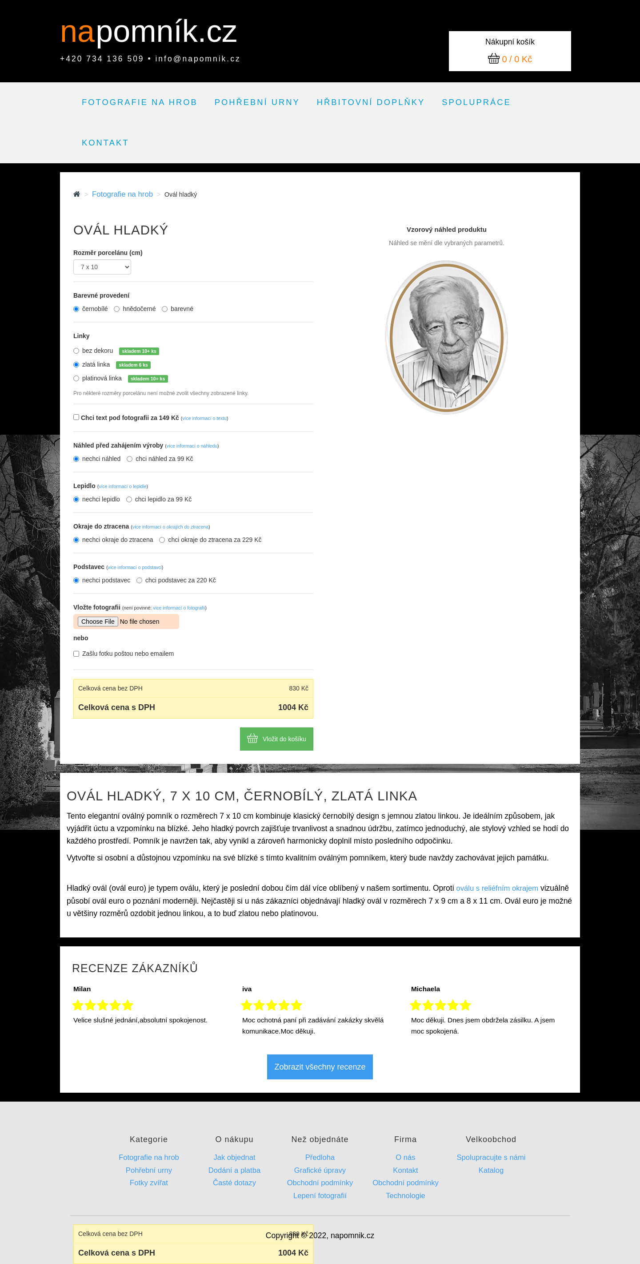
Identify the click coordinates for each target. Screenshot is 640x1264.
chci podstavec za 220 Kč (176, 580)
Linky (81, 335)
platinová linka (125, 379)
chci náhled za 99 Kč (160, 458)
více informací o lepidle (122, 486)
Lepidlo (110, 485)
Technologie (405, 1195)
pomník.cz (166, 31)
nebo (80, 638)
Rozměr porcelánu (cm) (108, 252)
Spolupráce (476, 102)
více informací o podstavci (134, 567)
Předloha (320, 1157)
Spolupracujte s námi (490, 1157)
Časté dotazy (234, 1183)
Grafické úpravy (320, 1170)
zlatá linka (116, 365)
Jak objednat (234, 1157)
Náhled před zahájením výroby (146, 445)
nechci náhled (96, 458)
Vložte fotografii (140, 607)
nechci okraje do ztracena (113, 539)
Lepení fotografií (320, 1195)
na (81, 31)
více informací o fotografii (179, 607)
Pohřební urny (257, 102)
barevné (177, 308)
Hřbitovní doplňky (371, 102)
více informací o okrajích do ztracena (170, 526)
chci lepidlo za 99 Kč (159, 499)
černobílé (90, 308)
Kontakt (105, 142)
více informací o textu (204, 418)
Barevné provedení (101, 295)
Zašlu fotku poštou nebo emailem (123, 653)
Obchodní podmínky (320, 1183)
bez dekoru (120, 351)
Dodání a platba (234, 1170)
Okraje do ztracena (141, 526)
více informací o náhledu (192, 445)
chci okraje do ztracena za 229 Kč (210, 539)
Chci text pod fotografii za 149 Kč (154, 417)
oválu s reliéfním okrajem (497, 888)
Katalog (491, 1170)
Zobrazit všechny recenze (319, 1066)
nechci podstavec (101, 580)
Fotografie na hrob (140, 102)
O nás (405, 1157)
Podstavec (118, 566)
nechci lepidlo (96, 499)
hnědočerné (135, 308)
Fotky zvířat (149, 1183)
